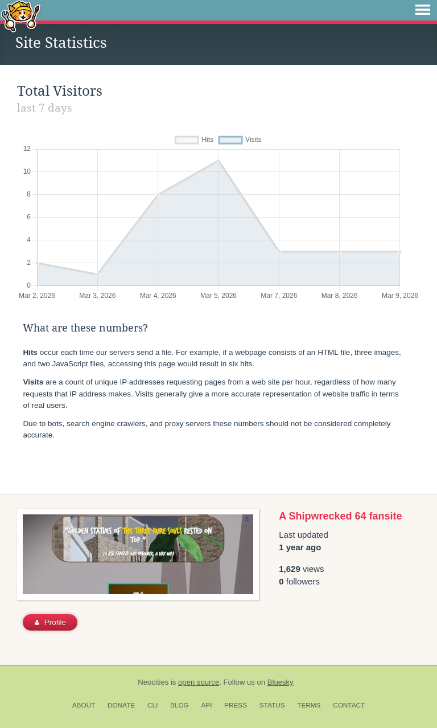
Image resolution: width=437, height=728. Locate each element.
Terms (308, 705)
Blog (179, 705)
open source (198, 682)
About (84, 705)
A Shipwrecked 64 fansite (340, 516)
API (206, 705)
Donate (121, 705)
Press (235, 705)
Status (272, 705)
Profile (50, 622)
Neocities (153, 682)
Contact (349, 705)
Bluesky (280, 682)
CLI (152, 705)
